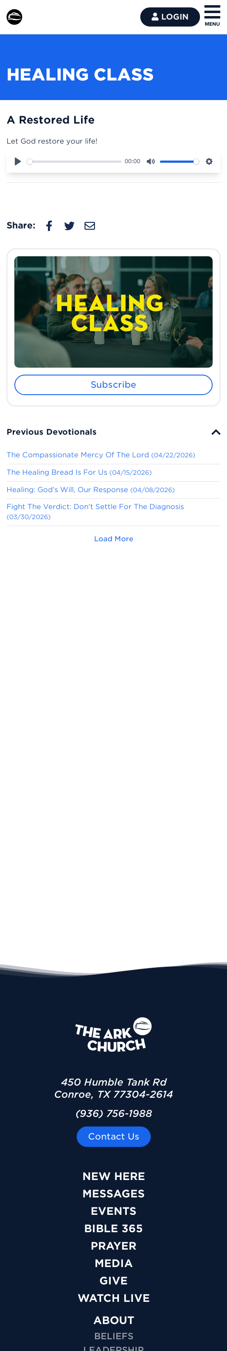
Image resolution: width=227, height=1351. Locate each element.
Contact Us (113, 1136)
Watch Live (114, 1298)
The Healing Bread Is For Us (79, 472)
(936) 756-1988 (113, 1113)
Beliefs (113, 1336)
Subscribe (113, 384)
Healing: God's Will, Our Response (91, 490)
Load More (113, 539)
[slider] (74, 162)
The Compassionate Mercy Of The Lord (101, 455)
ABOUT (113, 1320)
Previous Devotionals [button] (52, 431)
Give (113, 1280)
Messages (113, 1193)
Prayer (113, 1246)
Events (113, 1211)
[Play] (18, 161)
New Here (113, 1176)
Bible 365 (113, 1228)
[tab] (113, 431)
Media (114, 1263)
